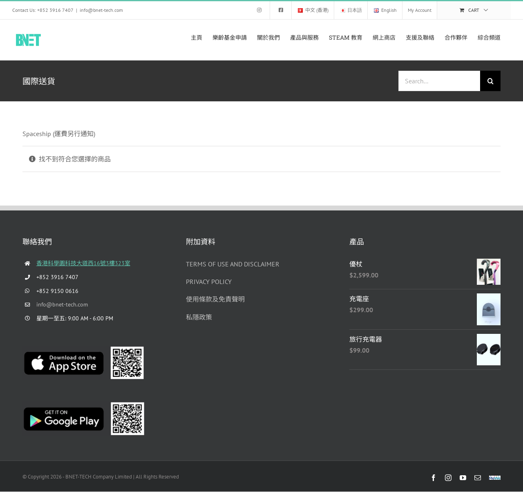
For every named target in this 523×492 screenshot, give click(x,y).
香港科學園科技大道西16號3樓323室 (83, 263)
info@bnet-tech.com (101, 10)
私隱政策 (199, 317)
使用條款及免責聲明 (215, 299)
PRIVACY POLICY (209, 281)
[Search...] (439, 81)
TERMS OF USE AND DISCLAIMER (232, 264)
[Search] (490, 81)
